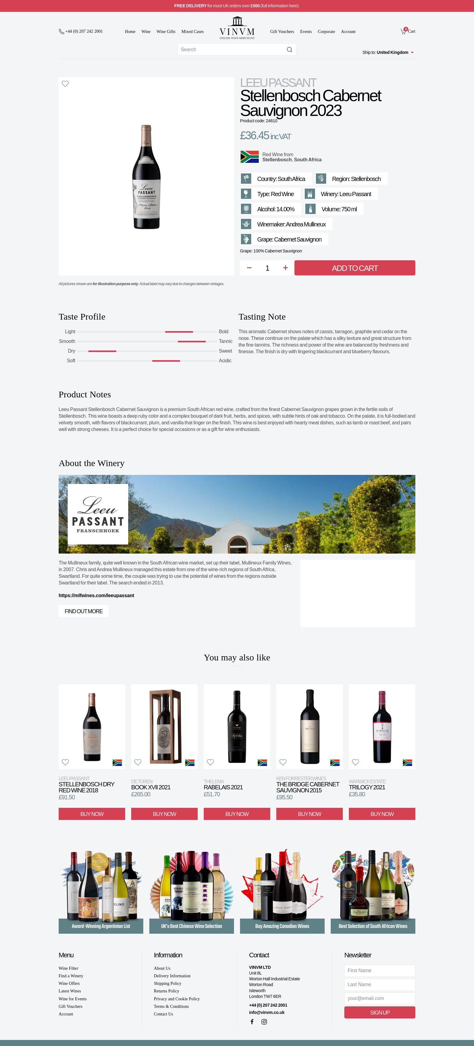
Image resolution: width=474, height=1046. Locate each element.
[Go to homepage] (237, 28)
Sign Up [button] (379, 1013)
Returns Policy (166, 991)
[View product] (92, 726)
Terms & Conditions (171, 1006)
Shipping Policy (167, 983)
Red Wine (272, 154)
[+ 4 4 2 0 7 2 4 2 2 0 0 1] (81, 31)
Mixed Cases (192, 31)
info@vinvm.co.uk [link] (266, 1012)
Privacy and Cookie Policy (177, 999)
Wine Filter (68, 968)
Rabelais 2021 (223, 784)
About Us (162, 968)
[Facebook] (252, 1022)
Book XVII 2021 (150, 784)
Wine (146, 31)
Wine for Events (73, 999)
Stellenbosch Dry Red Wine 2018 (86, 784)
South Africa (308, 159)
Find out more (83, 611)
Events (306, 31)
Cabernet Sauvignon (297, 239)
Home (130, 31)
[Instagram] (264, 1022)
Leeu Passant (278, 82)
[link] (408, 31)
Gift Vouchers (282, 31)
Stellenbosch (277, 159)
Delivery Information (172, 976)
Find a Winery (71, 976)
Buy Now (91, 814)
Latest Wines (70, 991)
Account (348, 31)
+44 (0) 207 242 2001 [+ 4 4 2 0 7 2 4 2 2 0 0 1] (268, 1005)
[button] (65, 83)
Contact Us (163, 1014)
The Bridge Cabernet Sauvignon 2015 (307, 784)
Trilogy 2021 (367, 784)
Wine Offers (69, 983)
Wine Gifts (166, 31)
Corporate (326, 31)
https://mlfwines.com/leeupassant (96, 595)
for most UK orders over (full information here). (237, 5)
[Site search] (236, 49)
